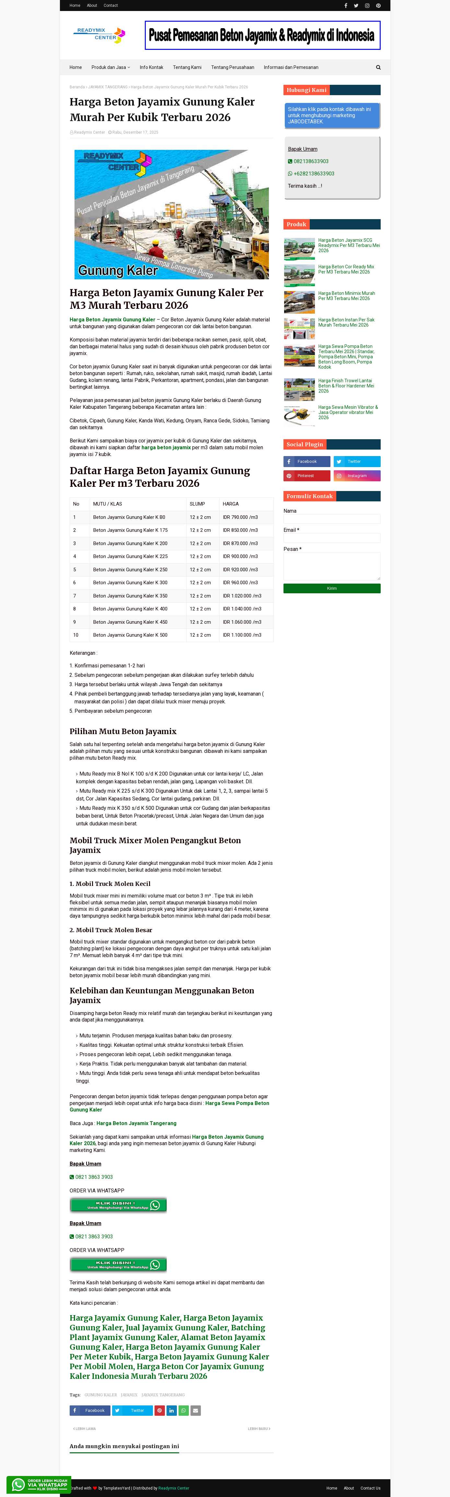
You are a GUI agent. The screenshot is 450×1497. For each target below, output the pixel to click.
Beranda (77, 87)
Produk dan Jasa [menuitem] (109, 67)
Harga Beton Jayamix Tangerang (137, 1123)
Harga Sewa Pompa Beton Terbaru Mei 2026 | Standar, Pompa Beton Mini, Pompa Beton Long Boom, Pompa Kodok (346, 357)
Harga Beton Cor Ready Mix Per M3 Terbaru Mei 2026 (346, 269)
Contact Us (371, 1488)
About (92, 5)
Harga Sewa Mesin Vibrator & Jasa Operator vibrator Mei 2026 (348, 412)
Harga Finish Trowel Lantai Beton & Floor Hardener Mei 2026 (346, 386)
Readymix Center (89, 132)
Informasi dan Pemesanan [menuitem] (291, 67)
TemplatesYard (116, 1488)
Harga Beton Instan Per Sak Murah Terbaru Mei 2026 (346, 322)
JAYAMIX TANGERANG (108, 87)
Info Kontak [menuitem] (151, 67)
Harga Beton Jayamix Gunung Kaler (113, 320)
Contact (111, 5)
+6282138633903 (311, 174)
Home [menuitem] (76, 67)
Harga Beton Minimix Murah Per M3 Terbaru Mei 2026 (346, 296)
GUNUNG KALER (101, 1394)
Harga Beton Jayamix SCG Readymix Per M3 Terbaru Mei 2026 (349, 245)
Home (75, 5)
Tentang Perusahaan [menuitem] (232, 67)
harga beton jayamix (166, 447)
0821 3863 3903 (91, 1177)
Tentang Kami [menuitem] (187, 67)
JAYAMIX (129, 1394)
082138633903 (308, 161)
